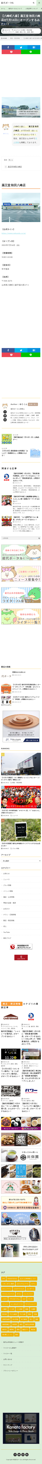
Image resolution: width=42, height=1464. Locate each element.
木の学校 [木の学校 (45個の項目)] (15, 1319)
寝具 (16, 1063)
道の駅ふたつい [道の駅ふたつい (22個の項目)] (7, 1334)
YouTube (6, 932)
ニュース (15, 815)
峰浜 (21, 32)
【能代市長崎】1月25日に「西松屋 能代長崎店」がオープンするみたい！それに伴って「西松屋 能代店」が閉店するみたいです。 (31, 1037)
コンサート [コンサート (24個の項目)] (30, 1289)
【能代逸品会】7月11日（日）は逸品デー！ (26, 437)
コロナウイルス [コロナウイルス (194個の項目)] (19, 1289)
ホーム (3, 8)
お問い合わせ (7, 1359)
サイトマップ (7, 1365)
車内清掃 (26, 1068)
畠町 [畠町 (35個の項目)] (36, 1319)
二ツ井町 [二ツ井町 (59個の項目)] (20, 1309)
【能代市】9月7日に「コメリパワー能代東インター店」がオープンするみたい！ (31, 1107)
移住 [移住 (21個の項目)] (21, 1324)
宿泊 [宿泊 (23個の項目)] (29, 1314)
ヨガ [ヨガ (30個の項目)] (24, 1299)
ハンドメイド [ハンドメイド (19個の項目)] (28, 1294)
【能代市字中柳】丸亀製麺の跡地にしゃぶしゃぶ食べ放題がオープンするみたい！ (26, 498)
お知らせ (6, 873)
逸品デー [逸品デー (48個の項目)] (25, 1329)
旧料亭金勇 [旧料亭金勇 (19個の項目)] (6, 1319)
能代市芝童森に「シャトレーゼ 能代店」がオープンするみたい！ (10, 1033)
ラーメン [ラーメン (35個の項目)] (5, 1304)
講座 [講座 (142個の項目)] (18, 1329)
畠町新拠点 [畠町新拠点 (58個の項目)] (6, 1324)
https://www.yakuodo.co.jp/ (14, 233)
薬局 (28, 32)
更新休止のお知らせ (18, 672)
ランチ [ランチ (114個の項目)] (30, 1299)
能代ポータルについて (15, 8)
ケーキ (15, 1026)
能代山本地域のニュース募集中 (13, 1342)
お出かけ (6, 909)
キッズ (26, 1026)
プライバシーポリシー (10, 1371)
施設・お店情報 (8, 897)
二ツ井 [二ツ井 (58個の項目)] (12, 1309)
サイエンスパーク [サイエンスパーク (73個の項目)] (8, 1294)
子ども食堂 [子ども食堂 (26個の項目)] (13, 1314)
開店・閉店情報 (27, 30)
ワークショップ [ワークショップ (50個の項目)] (30, 1304)
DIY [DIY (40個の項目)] (3, 1278)
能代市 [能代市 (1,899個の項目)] (4, 1329)
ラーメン (5, 1100)
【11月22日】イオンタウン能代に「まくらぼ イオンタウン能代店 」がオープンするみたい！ (10, 1072)
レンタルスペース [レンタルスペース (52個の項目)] (17, 1304)
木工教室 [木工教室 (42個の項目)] (24, 1319)
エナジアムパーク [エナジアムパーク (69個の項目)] (22, 1284)
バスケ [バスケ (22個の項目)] (4, 1299)
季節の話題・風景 (9, 903)
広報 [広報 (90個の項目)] (35, 1314)
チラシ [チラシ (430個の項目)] (19, 1294)
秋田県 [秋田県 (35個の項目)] (14, 1324)
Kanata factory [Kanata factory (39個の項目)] (12, 1278)
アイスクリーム (7, 1026)
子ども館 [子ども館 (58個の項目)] (22, 1314)
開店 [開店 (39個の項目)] (16, 1334)
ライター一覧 (7, 1353)
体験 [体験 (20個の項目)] (26, 1309)
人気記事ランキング (32, 8)
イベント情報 (8, 891)
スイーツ (3, 1028)
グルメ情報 (15, 848)
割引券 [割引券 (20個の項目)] (4, 1314)
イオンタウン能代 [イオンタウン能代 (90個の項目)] (8, 1284)
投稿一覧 (32, 404)
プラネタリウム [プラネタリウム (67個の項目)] (15, 1299)
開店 (32, 32)
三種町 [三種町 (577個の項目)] (4, 1309)
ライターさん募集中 (9, 1348)
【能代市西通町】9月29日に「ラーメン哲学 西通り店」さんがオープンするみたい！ (10, 1107)
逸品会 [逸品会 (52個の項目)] (33, 1329)
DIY (25, 1100)
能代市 (13, 1028)
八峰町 (17, 32)
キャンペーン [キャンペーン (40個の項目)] (6, 1289)
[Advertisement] (21, 74)
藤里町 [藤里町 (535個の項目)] (12, 1329)
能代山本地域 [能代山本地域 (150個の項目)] (29, 1324)
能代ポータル (18, 1459)
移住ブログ (7, 938)
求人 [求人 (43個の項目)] (31, 1319)
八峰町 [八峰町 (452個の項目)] (33, 1309)
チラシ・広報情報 (9, 915)
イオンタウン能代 (8, 1063)
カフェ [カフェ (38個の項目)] (33, 1284)
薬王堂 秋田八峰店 (13, 166)
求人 (25, 32)
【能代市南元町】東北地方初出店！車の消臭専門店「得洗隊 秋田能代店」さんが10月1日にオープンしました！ (31, 1076)
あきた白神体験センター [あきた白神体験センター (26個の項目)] (28, 1278)
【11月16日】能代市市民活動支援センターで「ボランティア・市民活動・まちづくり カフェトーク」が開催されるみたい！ (26, 687)
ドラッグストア (9, 32)
